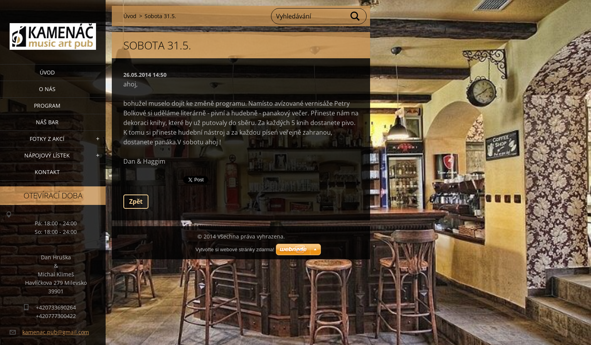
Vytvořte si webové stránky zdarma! (234, 249)
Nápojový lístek (47, 155)
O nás (47, 89)
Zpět (136, 201)
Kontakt (47, 172)
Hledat (355, 16)
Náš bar (47, 122)
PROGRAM (47, 105)
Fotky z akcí (47, 138)
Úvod (47, 72)
